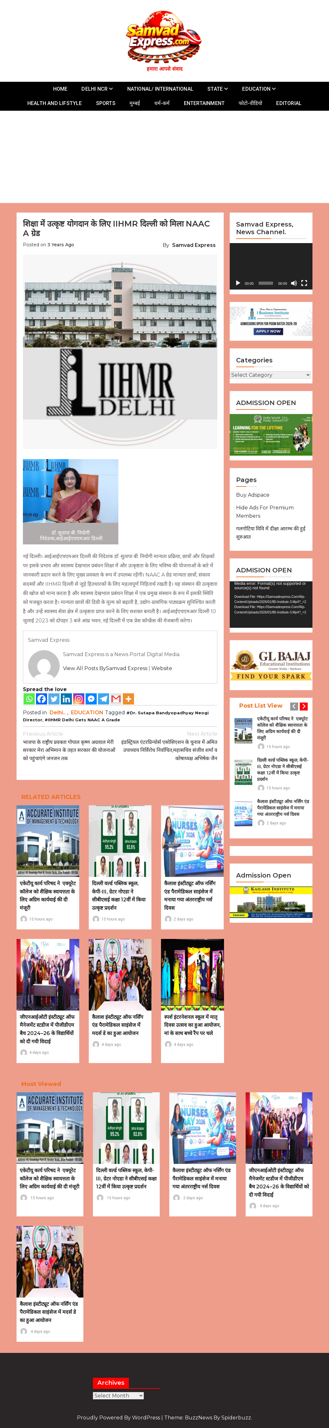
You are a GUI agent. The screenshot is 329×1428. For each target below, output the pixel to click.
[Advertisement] (166, 158)
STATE (215, 89)
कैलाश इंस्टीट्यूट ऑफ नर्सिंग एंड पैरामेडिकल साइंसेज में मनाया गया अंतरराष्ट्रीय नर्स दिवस (283, 808)
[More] (128, 698)
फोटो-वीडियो (250, 103)
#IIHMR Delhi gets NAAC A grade (82, 719)
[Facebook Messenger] (91, 698)
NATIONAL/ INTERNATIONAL (160, 89)
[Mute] (294, 283)
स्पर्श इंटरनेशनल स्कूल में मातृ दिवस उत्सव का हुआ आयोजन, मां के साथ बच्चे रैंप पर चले (192, 1025)
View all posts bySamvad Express (105, 668)
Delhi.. (58, 713)
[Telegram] (103, 698)
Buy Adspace (253, 495)
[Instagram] (78, 698)
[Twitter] (54, 698)
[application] (271, 266)
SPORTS (106, 103)
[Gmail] (116, 698)
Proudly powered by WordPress (119, 1418)
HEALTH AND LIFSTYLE (54, 103)
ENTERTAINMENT (204, 103)
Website (161, 668)
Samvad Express (194, 245)
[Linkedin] (66, 698)
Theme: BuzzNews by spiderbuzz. (208, 1418)
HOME (60, 89)
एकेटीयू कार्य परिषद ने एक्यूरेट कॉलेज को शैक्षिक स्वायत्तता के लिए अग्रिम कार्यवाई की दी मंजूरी (282, 728)
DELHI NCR (94, 89)
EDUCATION (256, 89)
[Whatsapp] (29, 698)
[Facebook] (41, 698)
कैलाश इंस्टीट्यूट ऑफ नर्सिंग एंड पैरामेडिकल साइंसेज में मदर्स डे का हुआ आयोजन (117, 1025)
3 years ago (60, 245)
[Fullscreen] (304, 283)
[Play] (238, 283)
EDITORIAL (289, 103)
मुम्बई (135, 103)
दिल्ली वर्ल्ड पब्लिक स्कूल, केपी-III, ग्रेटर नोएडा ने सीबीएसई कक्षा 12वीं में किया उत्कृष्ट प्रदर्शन (283, 769)
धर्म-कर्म (162, 103)
